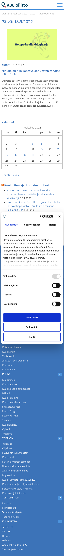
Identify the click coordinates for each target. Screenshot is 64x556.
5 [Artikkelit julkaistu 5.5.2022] (33, 144)
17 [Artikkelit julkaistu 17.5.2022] (16, 155)
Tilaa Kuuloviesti (10, 516)
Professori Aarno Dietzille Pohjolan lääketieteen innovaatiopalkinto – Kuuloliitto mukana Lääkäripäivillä (34, 206)
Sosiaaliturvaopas (11, 406)
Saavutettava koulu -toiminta (17, 488)
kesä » (15, 175)
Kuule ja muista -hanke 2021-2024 (19, 479)
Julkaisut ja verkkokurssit (15, 360)
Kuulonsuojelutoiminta (14, 493)
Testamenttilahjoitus (12, 512)
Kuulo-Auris (8, 365)
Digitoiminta (8, 475)
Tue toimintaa (10, 497)
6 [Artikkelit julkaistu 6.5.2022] (41, 144)
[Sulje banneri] (59, 216)
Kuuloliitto (9, 521)
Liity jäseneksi (9, 507)
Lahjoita (6, 503)
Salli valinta (32, 327)
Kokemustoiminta (11, 347)
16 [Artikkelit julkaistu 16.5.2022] (7, 155)
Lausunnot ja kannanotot (15, 452)
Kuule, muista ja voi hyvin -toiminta (20, 484)
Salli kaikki (32, 317)
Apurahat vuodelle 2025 (14, 545)
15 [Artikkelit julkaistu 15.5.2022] (58, 149)
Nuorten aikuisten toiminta (16, 466)
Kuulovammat (9, 384)
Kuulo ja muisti (10, 397)
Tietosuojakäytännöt (12, 549)
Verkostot (7, 531)
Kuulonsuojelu (9, 424)
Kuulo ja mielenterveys (14, 402)
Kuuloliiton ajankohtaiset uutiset (26, 185)
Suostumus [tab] (11, 224)
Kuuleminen (8, 380)
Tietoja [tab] (52, 224)
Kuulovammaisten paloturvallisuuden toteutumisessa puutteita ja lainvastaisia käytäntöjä (30, 194)
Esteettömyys (9, 411)
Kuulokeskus (8, 369)
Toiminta (7, 438)
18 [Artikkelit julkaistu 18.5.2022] (24, 155)
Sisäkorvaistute (10, 415)
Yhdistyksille (8, 356)
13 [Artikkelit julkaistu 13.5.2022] (42, 149)
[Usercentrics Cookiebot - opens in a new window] (40, 216)
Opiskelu (6, 429)
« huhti (5, 175)
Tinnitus (6, 420)
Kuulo (6, 374)
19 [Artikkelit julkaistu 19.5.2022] (33, 155)
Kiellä (32, 337)
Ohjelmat (7, 448)
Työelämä (7, 433)
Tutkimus (7, 444)
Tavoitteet (7, 527)
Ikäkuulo (6, 393)
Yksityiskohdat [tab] (32, 224)
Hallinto (6, 540)
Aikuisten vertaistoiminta (15, 470)
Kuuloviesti (8, 457)
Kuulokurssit (8, 351)
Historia (6, 536)
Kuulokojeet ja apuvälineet (16, 389)
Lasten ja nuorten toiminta (16, 461)
